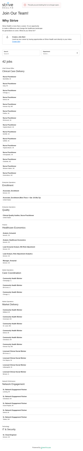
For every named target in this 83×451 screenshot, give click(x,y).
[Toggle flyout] (77, 53)
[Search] (21, 54)
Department (46, 51)
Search (6, 51)
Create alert (16, 41)
